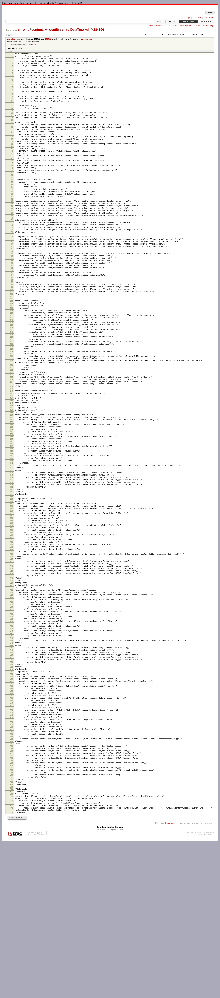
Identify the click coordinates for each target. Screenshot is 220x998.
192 (11, 607)
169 (11, 541)
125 (11, 405)
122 (11, 397)
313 (11, 962)
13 (12, 88)
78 (12, 271)
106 (11, 350)
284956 (99, 29)
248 (11, 770)
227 (11, 709)
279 (11, 861)
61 (12, 224)
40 (12, 163)
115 (11, 376)
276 (11, 852)
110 (11, 362)
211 (11, 662)
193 (11, 610)
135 (11, 440)
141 (11, 459)
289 (11, 890)
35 (12, 148)
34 (12, 146)
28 (12, 129)
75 (12, 263)
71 (12, 251)
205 (11, 645)
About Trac (197, 18)
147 (11, 477)
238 (11, 741)
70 (12, 249)
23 (12, 115)
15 (12, 94)
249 (11, 773)
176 (11, 561)
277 (11, 855)
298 (11, 916)
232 (11, 724)
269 (11, 831)
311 (11, 956)
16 (12, 97)
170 (11, 544)
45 (12, 178)
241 (11, 750)
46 (12, 181)
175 (11, 558)
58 (12, 215)
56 (12, 209)
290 (11, 893)
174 (11, 555)
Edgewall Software (37, 989)
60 (12, 221)
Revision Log (208, 26)
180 (11, 573)
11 (12, 83)
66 (12, 237)
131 (11, 428)
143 (11, 465)
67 (12, 240)
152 (11, 491)
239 (11, 744)
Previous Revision (156, 26)
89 (12, 302)
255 (11, 791)
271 (11, 837)
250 (11, 776)
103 (11, 343)
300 (11, 922)
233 (11, 727)
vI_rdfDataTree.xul (75, 29)
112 (11, 367)
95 (12, 320)
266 (11, 823)
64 (12, 232)
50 (12, 192)
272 (11, 840)
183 (11, 581)
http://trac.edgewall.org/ (205, 989)
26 (12, 123)
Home (159, 21)
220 (11, 689)
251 (11, 779)
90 (12, 305)
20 (12, 107)
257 (11, 796)
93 (12, 314)
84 (12, 289)
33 (12, 143)
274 (11, 846)
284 (11, 875)
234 (11, 729)
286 (11, 881)
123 (11, 400)
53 (12, 201)
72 (12, 254)
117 (11, 382)
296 (11, 910)
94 (12, 317)
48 (12, 186)
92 (12, 311)
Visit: (146, 34)
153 (11, 494)
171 (11, 546)
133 (11, 434)
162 (11, 520)
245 (11, 762)
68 (12, 243)
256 (11, 794)
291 (11, 896)
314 (11, 967)
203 (11, 639)
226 (11, 706)
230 (11, 718)
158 (11, 509)
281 (11, 866)
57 (12, 212)
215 (11, 674)
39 (12, 160)
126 (11, 408)
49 (12, 189)
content (37, 29)
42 (12, 169)
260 (11, 805)
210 (11, 659)
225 (11, 703)
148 (11, 479)
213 (11, 668)
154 (11, 497)
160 (11, 514)
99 (12, 331)
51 (12, 195)
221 (11, 692)
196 (11, 619)
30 (12, 134)
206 (11, 648)
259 (11, 802)
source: (11, 29)
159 (11, 511)
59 (12, 218)
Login (188, 18)
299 (11, 919)
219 (11, 686)
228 (11, 712)
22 (12, 113)
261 (11, 808)
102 (11, 340)
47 (12, 183)
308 (11, 944)
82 (12, 283)
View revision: (173, 34)
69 (12, 246)
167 (11, 535)
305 (11, 936)
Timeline (172, 21)
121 (11, 394)
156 (11, 503)
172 (11, 549)
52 (12, 198)
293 (11, 901)
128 (11, 414)
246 (11, 764)
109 (11, 359)
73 (12, 257)
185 (11, 587)
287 (11, 884)
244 (11, 759)
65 (12, 235)
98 (12, 328)
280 (11, 864)
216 (11, 677)
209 (11, 657)
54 (12, 203)
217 (11, 680)
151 (11, 488)
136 (11, 443)
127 (11, 411)
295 (11, 907)
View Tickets (206, 21)
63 (12, 229)
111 (11, 365)
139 (11, 454)
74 (12, 260)
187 (11, 592)
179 (11, 570)
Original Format (116, 985)
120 (11, 391)
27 (12, 126)
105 (11, 347)
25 (12, 121)
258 (11, 799)
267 (11, 826)
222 (11, 694)
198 (11, 624)
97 (12, 325)
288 (11, 887)
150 (11, 485)
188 (11, 595)
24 (12, 118)
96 (12, 323)
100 (11, 334)
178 (11, 567)
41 (12, 166)
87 (12, 297)
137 (11, 445)
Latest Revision (171, 26)
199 (11, 627)
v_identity (52, 29)
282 (11, 869)
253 (11, 785)
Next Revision (185, 26)
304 (11, 933)
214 (11, 671)
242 (11, 753)
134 (11, 437)
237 (11, 738)
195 (11, 616)
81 (12, 280)
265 (11, 820)
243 (11, 756)
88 (12, 300)
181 (11, 576)
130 (11, 425)
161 (11, 517)
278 (11, 858)
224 (11, 700)
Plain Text (101, 985)
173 (11, 552)
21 (12, 110)
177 (11, 564)
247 (11, 767)
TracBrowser (170, 978)
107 (11, 353)
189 (11, 598)
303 (11, 931)
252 (11, 782)
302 (11, 928)
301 (11, 925)
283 (11, 872)
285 (11, 878)
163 (11, 523)
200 (11, 630)
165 (11, 529)
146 (11, 474)
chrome (23, 29)
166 (11, 532)
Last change (12, 39)
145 (11, 471)
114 (11, 373)
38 (12, 157)
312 (11, 959)
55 (12, 206)
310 (11, 953)
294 (11, 904)
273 (11, 843)
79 (12, 274)
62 (12, 226)
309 (11, 947)
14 (12, 91)
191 (11, 604)
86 (12, 294)
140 (11, 456)
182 (11, 579)
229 (11, 715)
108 (11, 356)
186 (11, 590)
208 (11, 654)
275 (11, 849)
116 (11, 379)
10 (12, 80)
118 (11, 385)
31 (12, 137)
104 (11, 345)
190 (11, 601)
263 (11, 814)
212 (11, 665)
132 (11, 431)
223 (11, 697)
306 (11, 939)
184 (11, 584)
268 (11, 829)
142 (11, 462)
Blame (198, 26)
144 (11, 468)
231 (11, 721)
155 (11, 500)
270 (11, 834)
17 (12, 99)
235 (11, 732)
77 (12, 269)
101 (11, 337)
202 (11, 636)
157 (11, 506)
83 (12, 286)
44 (12, 175)
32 (12, 140)
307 (11, 942)
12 (12, 86)
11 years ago (86, 39)
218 (11, 683)
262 (11, 811)
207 (11, 651)
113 (11, 370)
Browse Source (188, 21)
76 (12, 266)
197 (11, 622)
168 (11, 538)
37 (12, 154)
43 (12, 172)
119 (11, 388)
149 (11, 482)
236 (11, 735)
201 (11, 633)
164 (11, 526)
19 (12, 104)
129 (11, 420)
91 (12, 308)
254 (11, 788)
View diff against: (203, 34)
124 (11, 402)
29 (12, 132)
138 (11, 451)
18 (12, 102)
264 (11, 817)
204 (11, 642)
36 (12, 151)
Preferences (208, 18)
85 (12, 291)
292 (11, 899)
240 (11, 747)
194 (11, 613)
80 (12, 277)
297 (11, 913)
